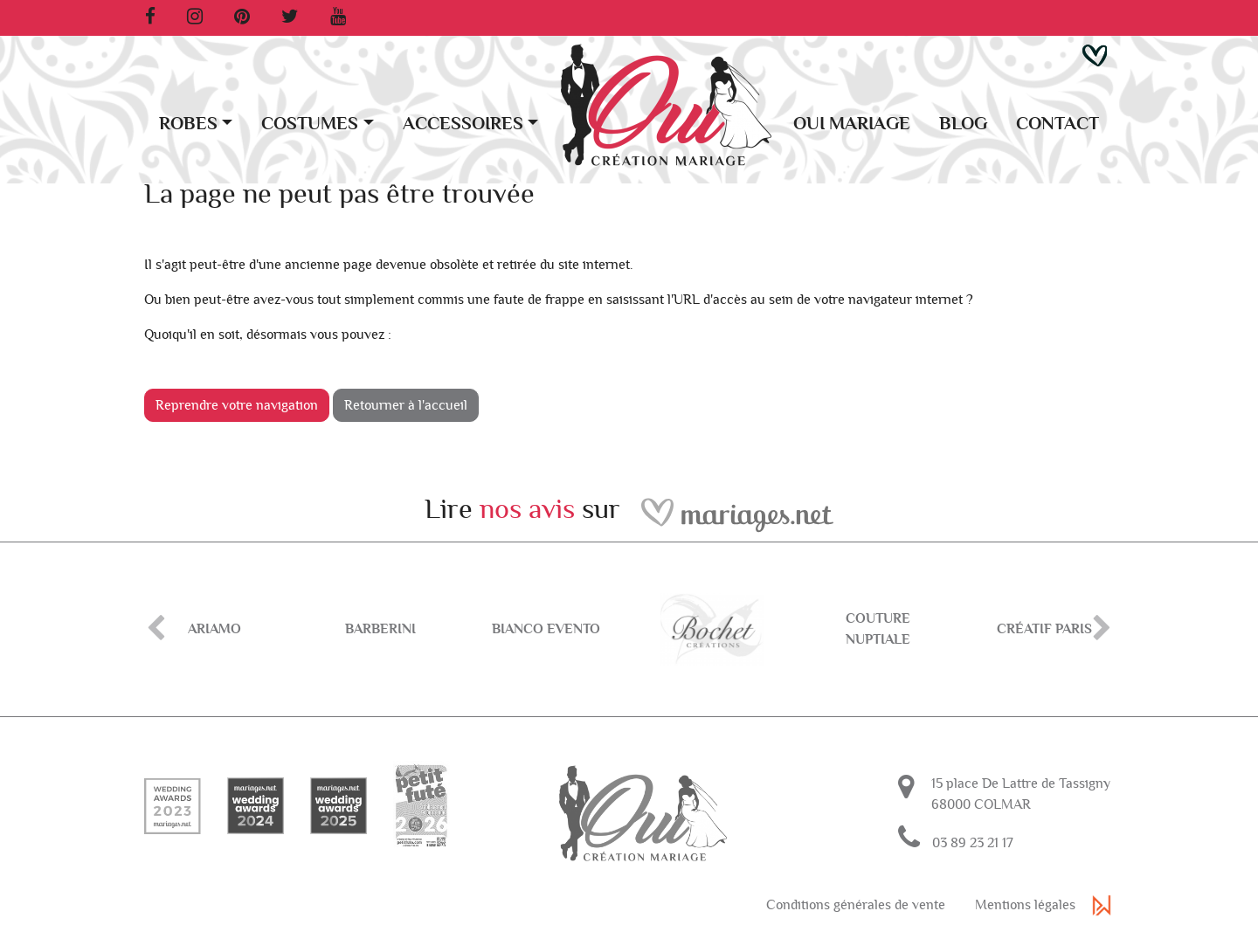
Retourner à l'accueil (405, 405)
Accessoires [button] (463, 124)
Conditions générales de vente (855, 905)
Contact (1057, 124)
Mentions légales (1025, 905)
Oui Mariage (851, 124)
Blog (963, 124)
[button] (1094, 54)
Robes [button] (188, 124)
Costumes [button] (309, 124)
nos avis (527, 509)
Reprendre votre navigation (237, 405)
